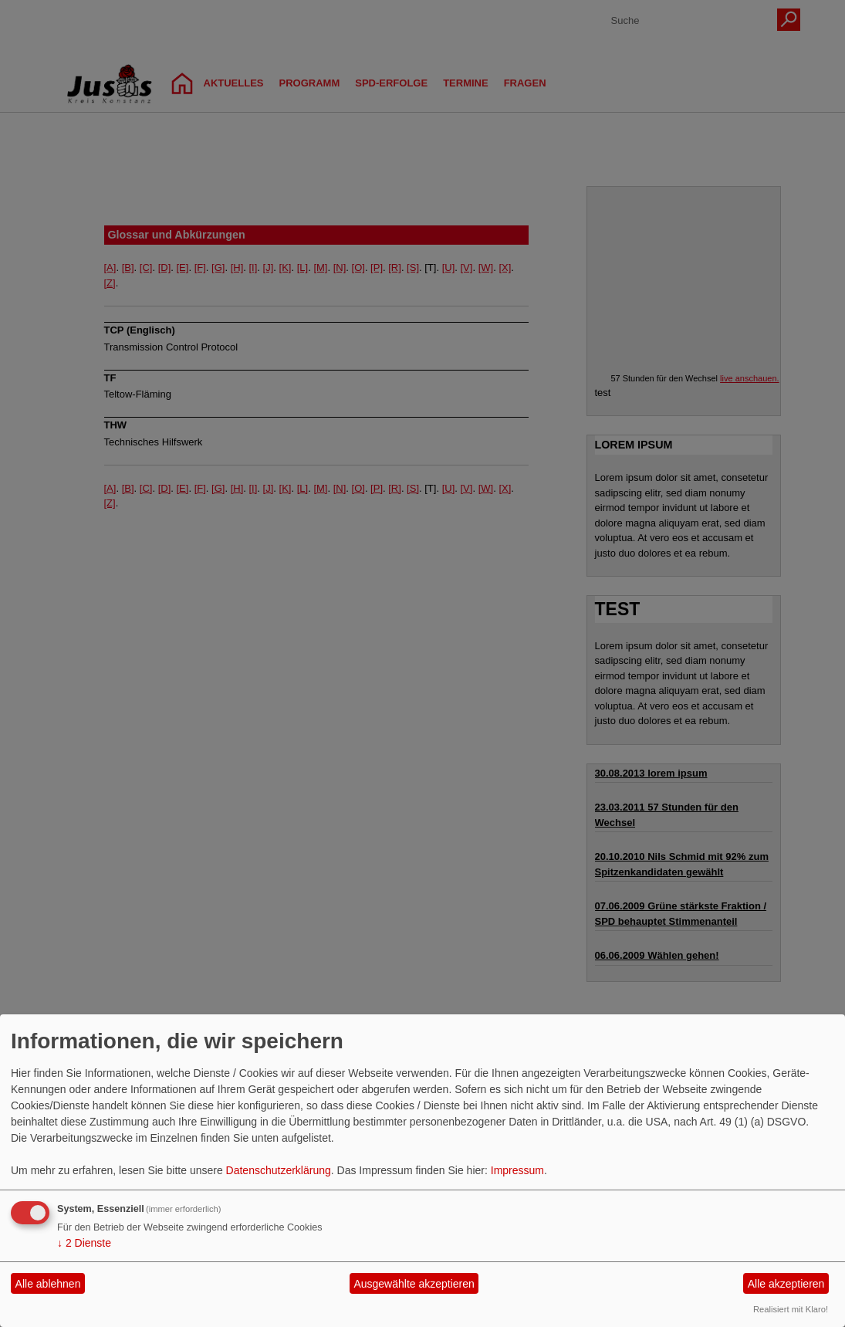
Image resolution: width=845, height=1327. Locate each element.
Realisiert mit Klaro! (790, 1309)
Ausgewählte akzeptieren (413, 1284)
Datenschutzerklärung (278, 1170)
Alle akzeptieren (786, 1284)
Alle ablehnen (48, 1284)
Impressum (517, 1170)
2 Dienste (84, 1243)
